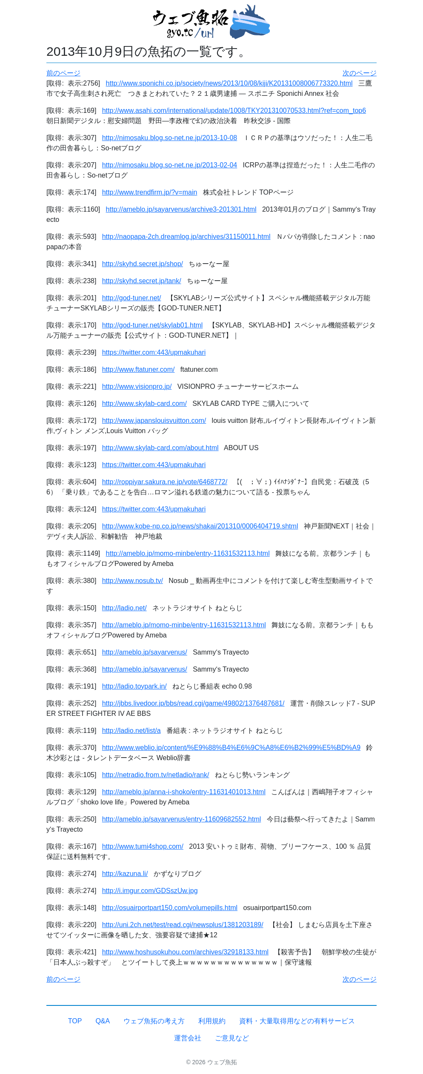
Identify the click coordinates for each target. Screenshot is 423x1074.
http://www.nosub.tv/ (132, 580)
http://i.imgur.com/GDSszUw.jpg (150, 890)
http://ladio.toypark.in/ (134, 686)
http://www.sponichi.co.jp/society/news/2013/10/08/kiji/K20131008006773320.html (229, 83)
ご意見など (232, 1038)
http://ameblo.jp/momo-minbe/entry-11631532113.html (188, 553)
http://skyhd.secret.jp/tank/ (141, 280)
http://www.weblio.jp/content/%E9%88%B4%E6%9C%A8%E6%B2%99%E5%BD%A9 (231, 747)
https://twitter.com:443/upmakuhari (154, 352)
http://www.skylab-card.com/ (144, 403)
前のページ (63, 73)
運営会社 (187, 1038)
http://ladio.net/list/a (131, 730)
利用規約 (212, 1021)
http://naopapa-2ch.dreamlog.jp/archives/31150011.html (186, 236)
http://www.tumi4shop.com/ (142, 846)
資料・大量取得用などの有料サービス (297, 1021)
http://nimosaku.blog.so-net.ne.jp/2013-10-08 (169, 137)
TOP (75, 1021)
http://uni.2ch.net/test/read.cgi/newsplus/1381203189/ (182, 924)
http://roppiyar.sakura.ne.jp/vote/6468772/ (164, 481)
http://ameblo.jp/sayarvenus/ (144, 652)
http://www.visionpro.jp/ (137, 386)
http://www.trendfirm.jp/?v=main (149, 192)
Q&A (102, 1021)
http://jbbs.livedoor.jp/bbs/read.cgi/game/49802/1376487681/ (193, 703)
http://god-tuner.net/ (131, 298)
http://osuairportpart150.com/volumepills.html (169, 907)
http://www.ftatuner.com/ (138, 369)
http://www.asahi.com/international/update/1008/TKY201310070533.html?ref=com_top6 (234, 110)
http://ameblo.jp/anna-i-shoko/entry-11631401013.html (184, 791)
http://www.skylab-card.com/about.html (160, 447)
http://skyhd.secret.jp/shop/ (142, 263)
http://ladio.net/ (124, 608)
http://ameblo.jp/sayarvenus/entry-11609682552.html (181, 819)
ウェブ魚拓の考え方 (154, 1021)
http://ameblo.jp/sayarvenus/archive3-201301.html (181, 209)
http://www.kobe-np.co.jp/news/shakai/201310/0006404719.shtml (200, 526)
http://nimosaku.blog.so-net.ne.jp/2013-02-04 (169, 165)
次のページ (360, 73)
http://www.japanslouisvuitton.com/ (154, 420)
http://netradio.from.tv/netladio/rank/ (155, 774)
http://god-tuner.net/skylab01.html (152, 325)
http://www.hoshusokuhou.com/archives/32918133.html (185, 952)
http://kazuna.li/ (125, 873)
